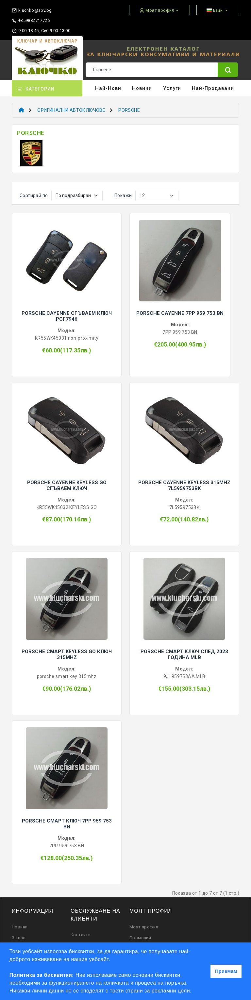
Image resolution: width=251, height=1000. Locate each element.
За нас (18, 937)
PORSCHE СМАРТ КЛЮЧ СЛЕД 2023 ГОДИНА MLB (184, 654)
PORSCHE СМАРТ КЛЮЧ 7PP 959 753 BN (67, 824)
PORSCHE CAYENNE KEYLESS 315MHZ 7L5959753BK (184, 485)
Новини (142, 88)
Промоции (140, 937)
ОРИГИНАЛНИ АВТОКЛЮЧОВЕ (71, 110)
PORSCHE (129, 110)
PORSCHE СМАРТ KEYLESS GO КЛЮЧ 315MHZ (67, 654)
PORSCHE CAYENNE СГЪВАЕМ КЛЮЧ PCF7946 (67, 316)
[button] (194, 991)
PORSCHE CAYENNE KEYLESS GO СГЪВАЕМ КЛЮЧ (67, 485)
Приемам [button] (226, 971)
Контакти (81, 934)
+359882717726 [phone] (31, 20)
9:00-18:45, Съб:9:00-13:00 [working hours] (41, 30)
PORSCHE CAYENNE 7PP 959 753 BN (180, 313)
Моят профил (143, 926)
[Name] (228, 69)
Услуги (172, 88)
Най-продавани (213, 88)
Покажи (123, 195)
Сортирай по (34, 195)
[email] (32, 9)
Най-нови (108, 88)
